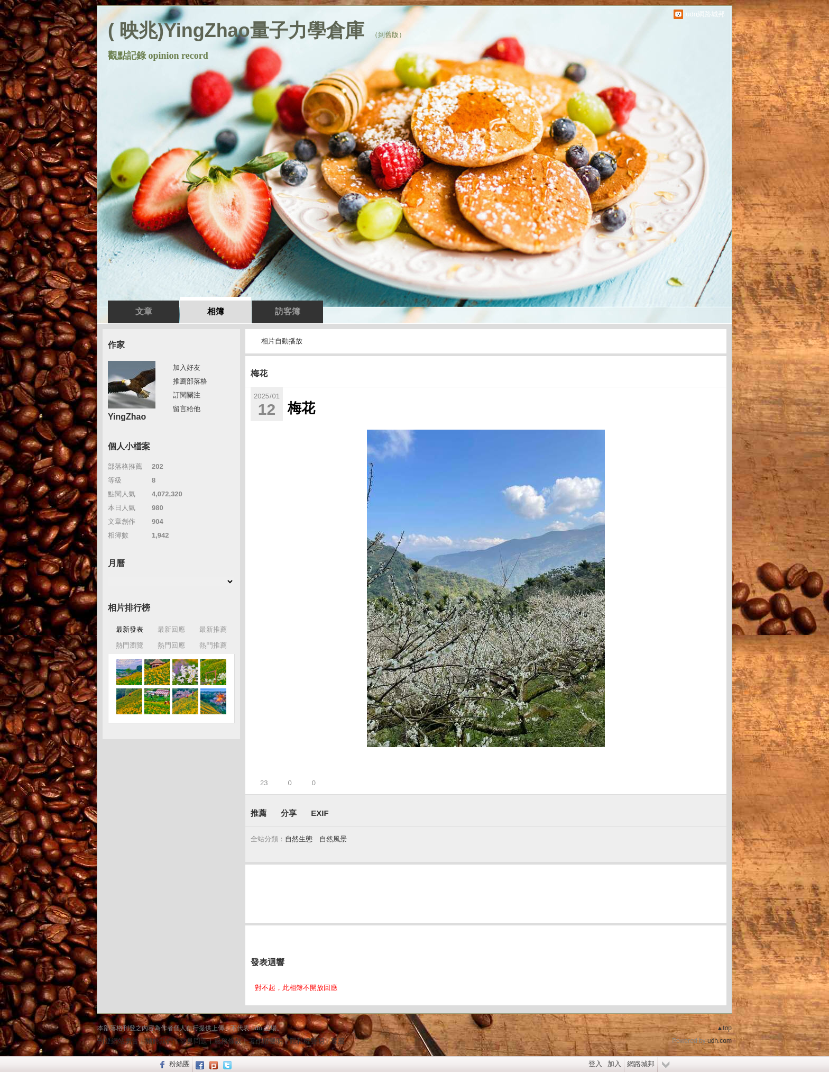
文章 (143, 311)
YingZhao (127, 416)
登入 (595, 1064)
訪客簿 (287, 311)
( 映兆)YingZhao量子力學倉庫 (236, 30)
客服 (338, 1041)
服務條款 (228, 1041)
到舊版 (388, 35)
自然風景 (333, 839)
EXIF (319, 812)
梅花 (259, 373)
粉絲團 (179, 1064)
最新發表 (129, 629)
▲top (724, 1028)
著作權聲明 (265, 1041)
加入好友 (186, 367)
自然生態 (298, 839)
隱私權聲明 (307, 1041)
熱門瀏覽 (129, 645)
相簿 (215, 311)
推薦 (258, 812)
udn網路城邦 (705, 14)
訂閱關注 (186, 395)
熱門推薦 (213, 645)
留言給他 (186, 409)
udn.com (719, 1040)
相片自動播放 (281, 341)
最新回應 (171, 629)
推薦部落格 (190, 381)
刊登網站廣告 (118, 1041)
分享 (289, 812)
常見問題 (193, 1041)
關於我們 (159, 1041)
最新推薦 (213, 629)
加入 (614, 1064)
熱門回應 (171, 645)
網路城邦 (641, 1064)
